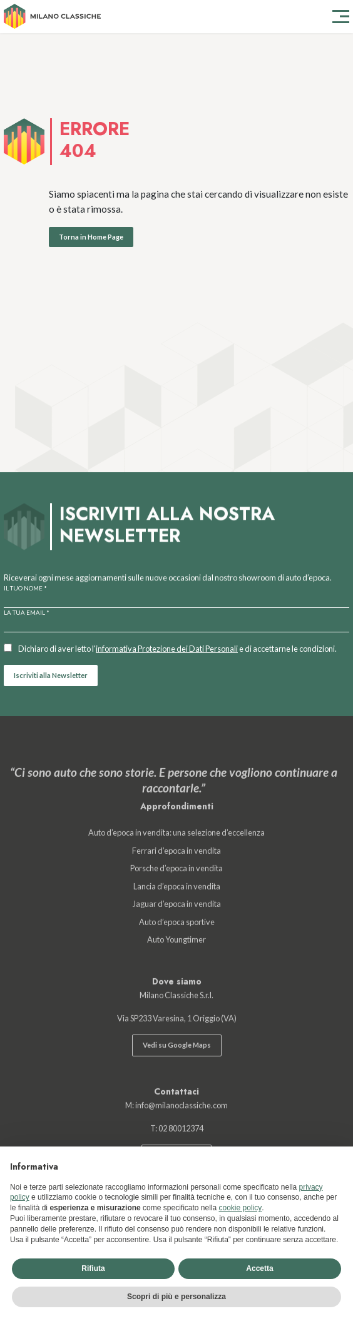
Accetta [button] (259, 1268)
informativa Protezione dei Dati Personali (167, 649)
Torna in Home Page (91, 237)
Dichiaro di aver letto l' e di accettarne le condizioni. (177, 649)
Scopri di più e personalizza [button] (176, 1296)
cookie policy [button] (240, 1207)
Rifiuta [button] (93, 1268)
